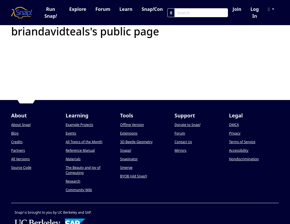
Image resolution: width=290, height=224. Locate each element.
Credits (17, 141)
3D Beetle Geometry (136, 141)
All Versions (20, 159)
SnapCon (152, 9)
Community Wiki (78, 189)
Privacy (235, 133)
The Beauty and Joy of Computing (82, 170)
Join (237, 9)
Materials (72, 159)
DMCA (234, 124)
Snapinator (129, 159)
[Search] (171, 12)
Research (72, 181)
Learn (125, 9)
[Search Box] (201, 12)
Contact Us (183, 141)
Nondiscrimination (244, 159)
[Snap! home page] (21, 12)
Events (70, 133)
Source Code (21, 167)
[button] (271, 9)
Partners (18, 150)
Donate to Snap (187, 124)
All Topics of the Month (83, 141)
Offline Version (132, 124)
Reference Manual (80, 150)
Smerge (126, 167)
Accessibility (239, 150)
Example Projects (79, 124)
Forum (103, 9)
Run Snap (50, 12)
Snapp (125, 150)
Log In (255, 12)
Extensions (129, 133)
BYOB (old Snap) (133, 176)
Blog (15, 133)
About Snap (21, 124)
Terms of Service (242, 141)
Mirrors (180, 150)
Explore (77, 9)
